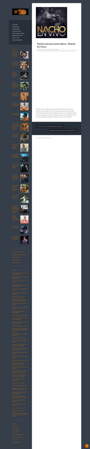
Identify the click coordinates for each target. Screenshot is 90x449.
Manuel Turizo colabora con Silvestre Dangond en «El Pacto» (15, 188)
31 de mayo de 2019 (42, 49)
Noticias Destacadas (16, 257)
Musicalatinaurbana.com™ (45, 139)
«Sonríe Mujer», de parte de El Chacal (15, 166)
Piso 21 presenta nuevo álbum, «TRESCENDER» (15, 156)
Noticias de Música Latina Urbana (19, 254)
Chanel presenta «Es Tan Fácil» (18, 337)
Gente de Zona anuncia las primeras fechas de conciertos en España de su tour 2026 (20, 330)
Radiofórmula (15, 26)
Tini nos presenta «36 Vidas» (18, 382)
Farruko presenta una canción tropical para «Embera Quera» (15, 85)
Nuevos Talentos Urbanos (18, 33)
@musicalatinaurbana (17, 40)
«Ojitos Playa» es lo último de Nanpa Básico (15, 94)
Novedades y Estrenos (17, 35)
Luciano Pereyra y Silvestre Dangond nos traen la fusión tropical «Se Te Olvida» (20, 415)
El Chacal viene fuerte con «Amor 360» (15, 197)
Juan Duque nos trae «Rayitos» (18, 410)
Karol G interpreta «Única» (17, 408)
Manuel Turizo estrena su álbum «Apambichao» (15, 104)
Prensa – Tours (15, 37)
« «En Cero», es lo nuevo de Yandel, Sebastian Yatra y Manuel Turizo (51, 126)
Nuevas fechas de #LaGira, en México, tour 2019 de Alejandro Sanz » (62, 131)
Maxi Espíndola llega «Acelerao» (19, 296)
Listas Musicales (16, 29)
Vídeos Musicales (16, 262)
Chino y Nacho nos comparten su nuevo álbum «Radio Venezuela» (15, 126)
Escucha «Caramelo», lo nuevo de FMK (20, 360)
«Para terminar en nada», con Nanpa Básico (15, 135)
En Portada (15, 24)
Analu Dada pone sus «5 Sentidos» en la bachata (15, 238)
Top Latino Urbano (16, 31)
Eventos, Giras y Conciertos (18, 252)
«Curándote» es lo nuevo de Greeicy (19, 385)
